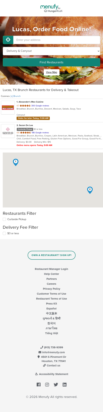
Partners (51, 279)
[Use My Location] (8, 40)
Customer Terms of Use (51, 293)
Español (51, 308)
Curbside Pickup (16, 219)
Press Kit (51, 303)
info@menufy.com (51, 352)
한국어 (51, 323)
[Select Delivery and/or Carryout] (51, 51)
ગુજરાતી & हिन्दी (51, 318)
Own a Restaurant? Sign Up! (51, 255)
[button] (15, 162)
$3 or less (13, 233)
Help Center (51, 274)
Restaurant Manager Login (51, 269)
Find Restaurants (51, 62)
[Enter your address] (56, 40)
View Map (51, 72)
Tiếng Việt (51, 333)
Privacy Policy (51, 288)
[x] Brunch (16, 96)
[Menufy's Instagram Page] (47, 385)
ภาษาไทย (51, 328)
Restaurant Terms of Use (51, 298)
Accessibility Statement (51, 374)
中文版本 (51, 313)
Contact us (51, 365)
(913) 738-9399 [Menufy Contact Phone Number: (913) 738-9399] (51, 347)
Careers (51, 283)
